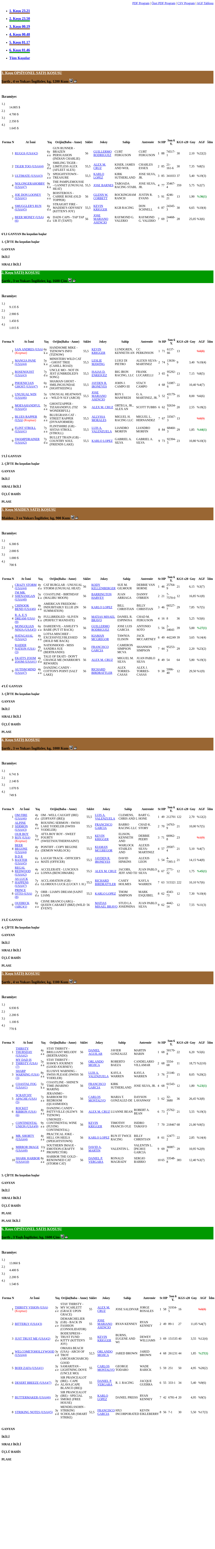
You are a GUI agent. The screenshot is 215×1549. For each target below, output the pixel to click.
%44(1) (202, 429)
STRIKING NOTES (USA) (34, 1412)
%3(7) (201, 586)
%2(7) (201, 185)
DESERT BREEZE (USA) (33, 1382)
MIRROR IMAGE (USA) (27, 1148)
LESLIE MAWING (98, 362)
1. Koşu (8, 73)
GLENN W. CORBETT (100, 196)
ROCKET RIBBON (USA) (26, 1112)
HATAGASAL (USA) (24, 637)
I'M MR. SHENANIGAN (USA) (25, 596)
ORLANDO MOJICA (96, 1063)
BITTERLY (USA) (28, 1324)
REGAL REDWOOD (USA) (23, 871)
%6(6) (201, 396)
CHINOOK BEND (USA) (25, 607)
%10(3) (201, 440)
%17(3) (202, 1412)
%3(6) (201, 219)
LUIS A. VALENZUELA (102, 429)
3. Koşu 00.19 (19, 26)
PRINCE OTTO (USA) (23, 893)
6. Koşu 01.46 (19, 50)
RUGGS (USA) (26, 153)
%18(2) (201, 407)
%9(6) (202, 1382)
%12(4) (202, 1338)
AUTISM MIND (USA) (25, 671)
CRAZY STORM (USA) (26, 586)
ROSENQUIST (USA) (24, 373)
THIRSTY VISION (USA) (31, 1307)
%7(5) (201, 607)
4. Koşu (8, 740)
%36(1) (202, 196)
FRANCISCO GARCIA (100, 648)
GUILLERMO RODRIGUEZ (102, 153)
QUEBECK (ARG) (22, 904)
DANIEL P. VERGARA (95, 1160)
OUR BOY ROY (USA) (22, 835)
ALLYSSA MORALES (99, 418)
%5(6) (201, 618)
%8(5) (201, 166)
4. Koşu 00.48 (19, 34)
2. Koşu (8, 272)
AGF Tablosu (205, 3)
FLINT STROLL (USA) (25, 429)
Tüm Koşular (19, 58)
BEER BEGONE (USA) (21, 849)
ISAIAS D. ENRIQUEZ (99, 373)
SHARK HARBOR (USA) (28, 1160)
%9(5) (201, 1124)
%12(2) (201, 816)
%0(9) (201, 418)
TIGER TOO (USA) (29, 166)
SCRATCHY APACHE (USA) (26, 1099)
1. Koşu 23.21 (19, 11)
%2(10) (201, 1063)
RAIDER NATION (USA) (25, 649)
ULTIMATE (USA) (29, 175)
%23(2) (201, 648)
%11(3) (201, 904)
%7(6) (201, 882)
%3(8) (201, 1098)
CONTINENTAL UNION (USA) (27, 1124)
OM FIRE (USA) (21, 816)
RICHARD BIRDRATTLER (101, 671)
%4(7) (201, 384)
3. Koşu (8, 509)
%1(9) (201, 671)
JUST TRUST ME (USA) (32, 1338)
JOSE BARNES (103, 185)
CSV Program (186, 3)
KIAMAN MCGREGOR (100, 637)
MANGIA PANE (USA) (25, 362)
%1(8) (201, 596)
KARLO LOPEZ (98, 175)
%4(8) (201, 860)
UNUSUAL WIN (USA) (26, 396)
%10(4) (201, 207)
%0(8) (201, 351)
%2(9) (201, 1148)
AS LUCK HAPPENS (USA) (22, 882)
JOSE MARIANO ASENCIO (100, 219)
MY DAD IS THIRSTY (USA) (27, 1063)
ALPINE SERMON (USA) (21, 826)
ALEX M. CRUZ (99, 166)
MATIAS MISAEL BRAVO (106, 904)
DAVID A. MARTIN (95, 1148)
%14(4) (201, 637)
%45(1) (202, 871)
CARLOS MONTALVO (97, 1098)
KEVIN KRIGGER (100, 207)
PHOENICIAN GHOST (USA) (26, 384)
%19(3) (201, 175)
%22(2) (201, 153)
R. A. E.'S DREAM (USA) (25, 618)
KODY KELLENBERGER (103, 586)
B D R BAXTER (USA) (21, 860)
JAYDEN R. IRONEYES (99, 384)
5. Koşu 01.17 (19, 42)
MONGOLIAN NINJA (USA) (25, 628)
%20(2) (201, 1074)
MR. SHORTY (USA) (25, 1137)
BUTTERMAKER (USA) (33, 1397)
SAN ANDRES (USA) (29, 349)
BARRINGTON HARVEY (101, 596)
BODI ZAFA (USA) (29, 1368)
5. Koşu (8, 973)
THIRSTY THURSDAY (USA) (24, 1052)
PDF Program (140, 3)
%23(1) (202, 1085)
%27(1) (202, 628)
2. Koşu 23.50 (19, 18)
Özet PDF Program (163, 3)
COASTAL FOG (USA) (26, 1085)
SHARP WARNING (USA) (27, 1074)
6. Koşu (8, 1229)
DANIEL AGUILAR (95, 1052)
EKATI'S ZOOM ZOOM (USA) (26, 659)
